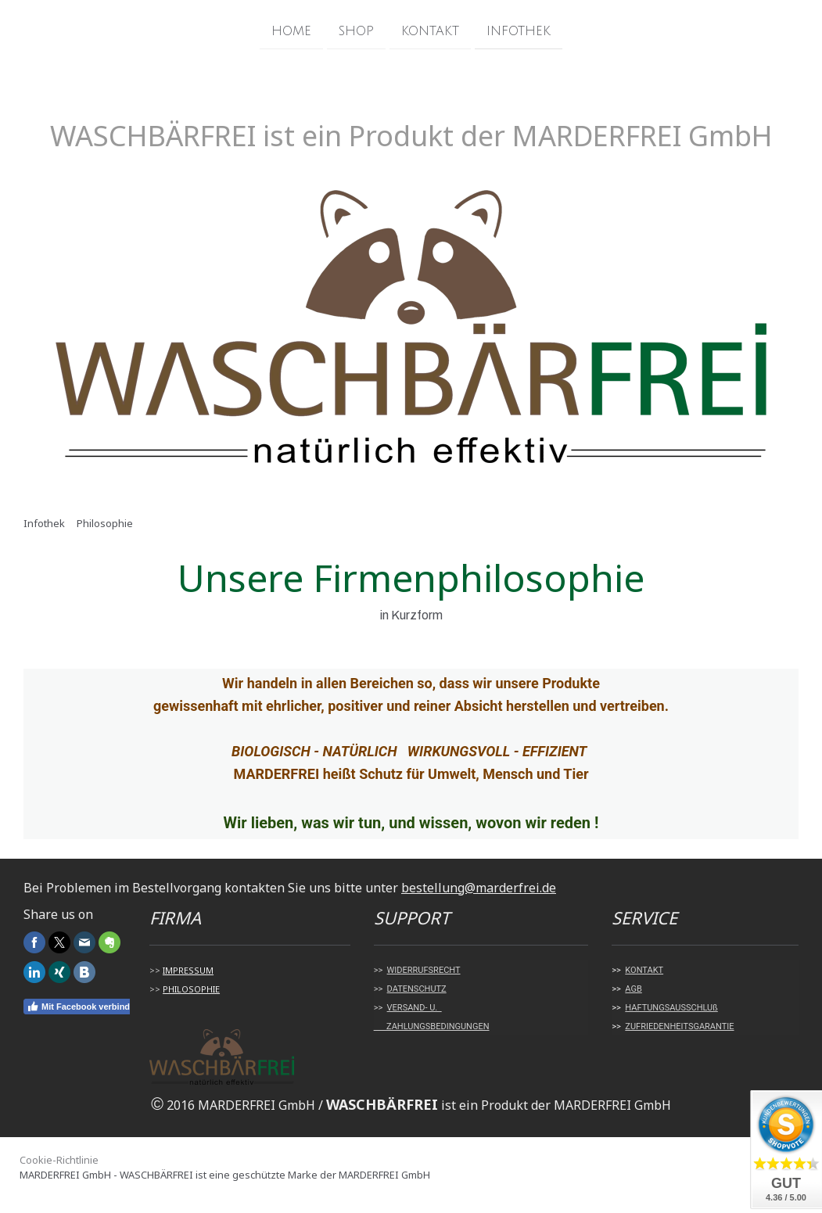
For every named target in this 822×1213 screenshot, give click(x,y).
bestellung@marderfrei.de (478, 887)
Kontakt (430, 30)
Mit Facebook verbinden (83, 1006)
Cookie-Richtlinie (59, 1160)
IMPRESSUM (188, 970)
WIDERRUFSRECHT (424, 970)
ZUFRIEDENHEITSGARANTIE (679, 1026)
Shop (356, 30)
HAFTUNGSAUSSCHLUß (671, 1008)
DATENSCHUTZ (417, 989)
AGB (633, 989)
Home (291, 30)
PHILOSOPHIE (191, 989)
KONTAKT (644, 970)
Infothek (518, 30)
